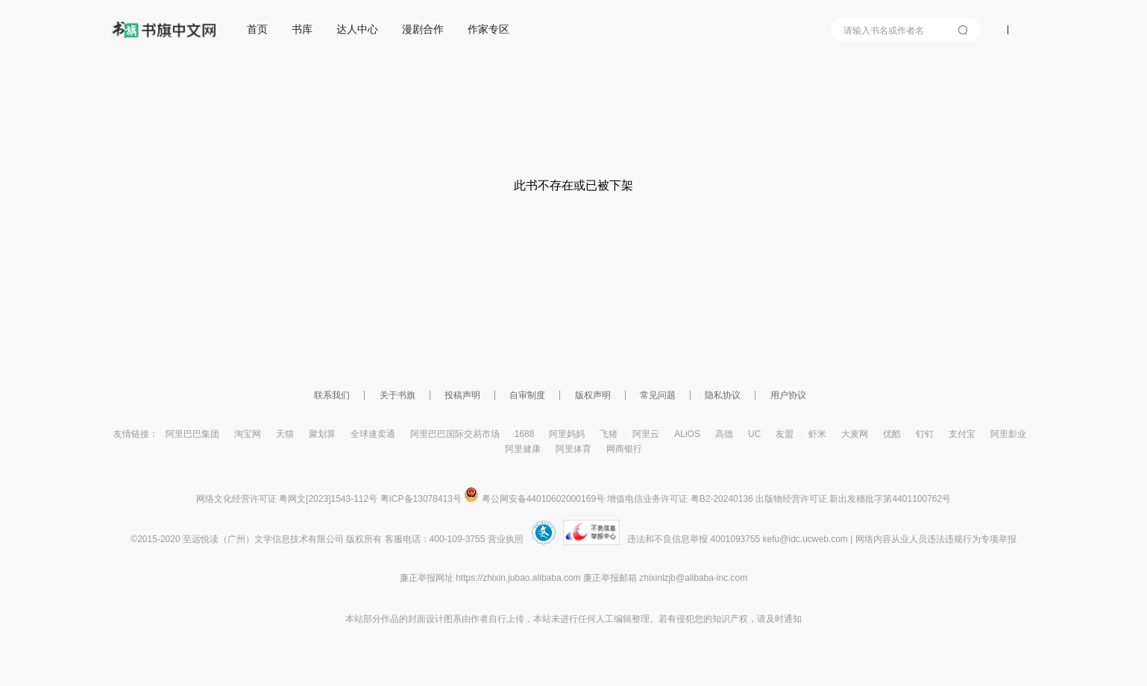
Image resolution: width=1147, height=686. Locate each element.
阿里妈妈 (567, 434)
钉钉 (925, 434)
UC (754, 434)
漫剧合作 (423, 29)
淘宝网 (247, 434)
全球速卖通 (373, 434)
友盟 (785, 434)
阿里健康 (523, 449)
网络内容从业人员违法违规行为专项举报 (935, 539)
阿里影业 (1008, 434)
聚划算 (322, 434)
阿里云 (645, 434)
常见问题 (658, 395)
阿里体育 (573, 449)
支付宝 (962, 434)
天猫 (285, 434)
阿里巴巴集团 (192, 434)
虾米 (817, 434)
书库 (302, 29)
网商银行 (624, 449)
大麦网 (854, 434)
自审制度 (527, 395)
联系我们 (332, 395)
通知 (793, 619)
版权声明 (593, 395)
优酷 (892, 434)
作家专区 (488, 29)
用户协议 (788, 395)
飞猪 (609, 434)
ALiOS (687, 434)
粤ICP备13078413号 (421, 499)
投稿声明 (462, 395)
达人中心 (357, 29)
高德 (724, 434)
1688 (525, 434)
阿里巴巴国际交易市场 (455, 434)
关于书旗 (397, 395)
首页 (257, 29)
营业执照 (506, 539)
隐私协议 (723, 395)
